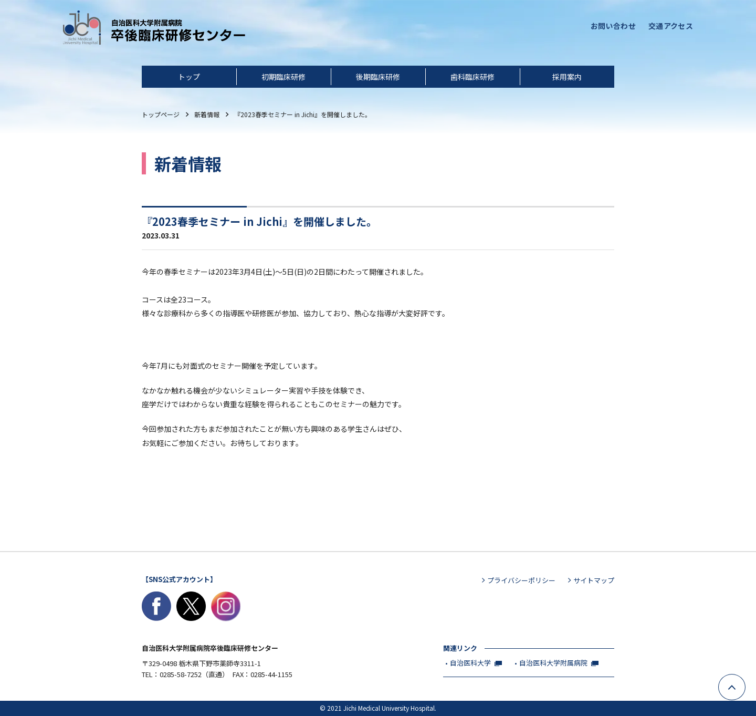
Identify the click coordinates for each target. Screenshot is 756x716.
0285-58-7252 (181, 674)
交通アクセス (670, 25)
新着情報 (206, 114)
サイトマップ (593, 580)
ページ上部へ (745, 681)
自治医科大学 (470, 663)
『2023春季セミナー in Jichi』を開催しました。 (302, 114)
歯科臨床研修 (472, 76)
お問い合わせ (613, 25)
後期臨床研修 (378, 76)
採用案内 (567, 76)
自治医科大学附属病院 (553, 663)
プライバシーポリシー (521, 580)
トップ (189, 76)
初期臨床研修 (283, 76)
